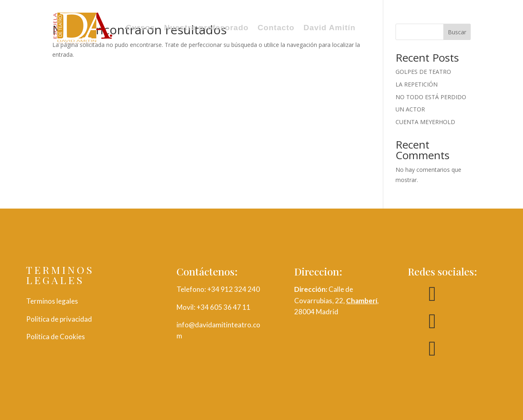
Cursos (140, 27)
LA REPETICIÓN (417, 84)
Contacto (275, 27)
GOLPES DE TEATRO (423, 72)
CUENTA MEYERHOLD (425, 122)
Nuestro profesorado (206, 27)
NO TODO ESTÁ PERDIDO (431, 97)
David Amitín (329, 27)
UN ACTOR (410, 109)
